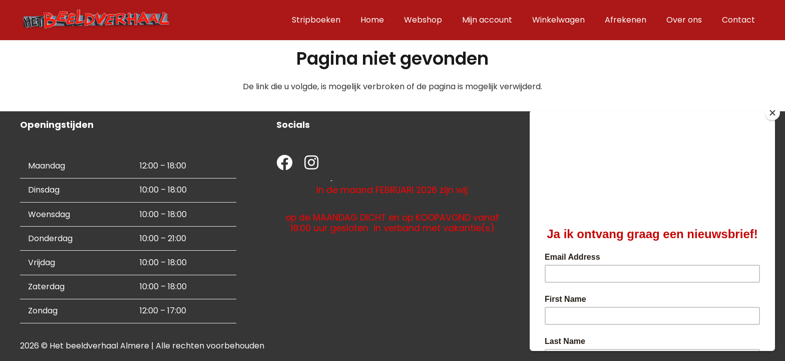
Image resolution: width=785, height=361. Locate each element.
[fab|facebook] (284, 163)
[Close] (772, 112)
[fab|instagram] (311, 163)
